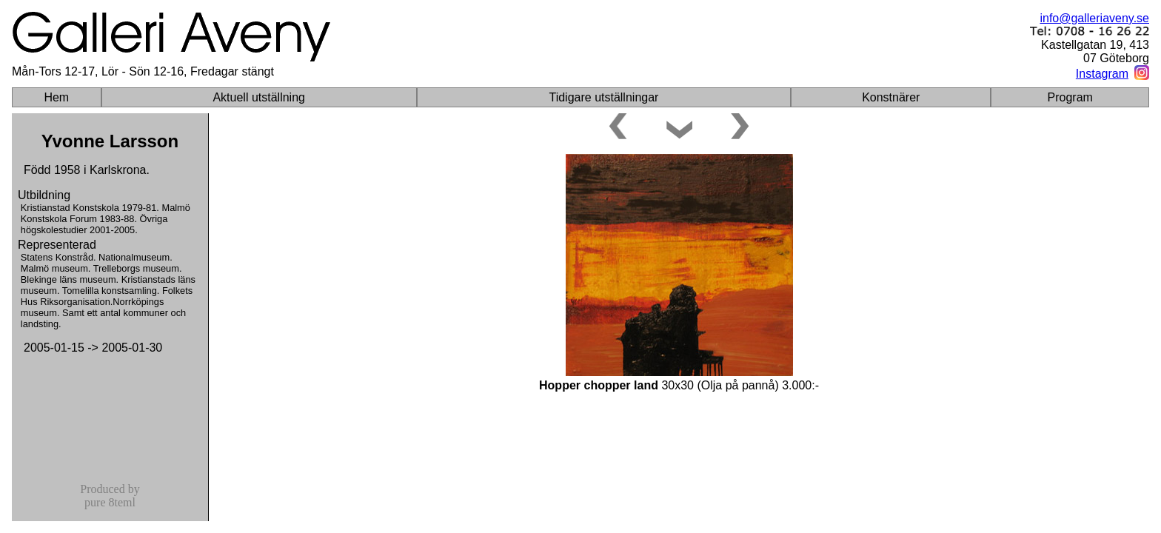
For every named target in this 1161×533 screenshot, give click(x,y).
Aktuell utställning (259, 97)
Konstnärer (891, 97)
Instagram (1102, 73)
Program (1070, 97)
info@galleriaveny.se (1094, 18)
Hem (56, 97)
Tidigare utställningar (603, 97)
